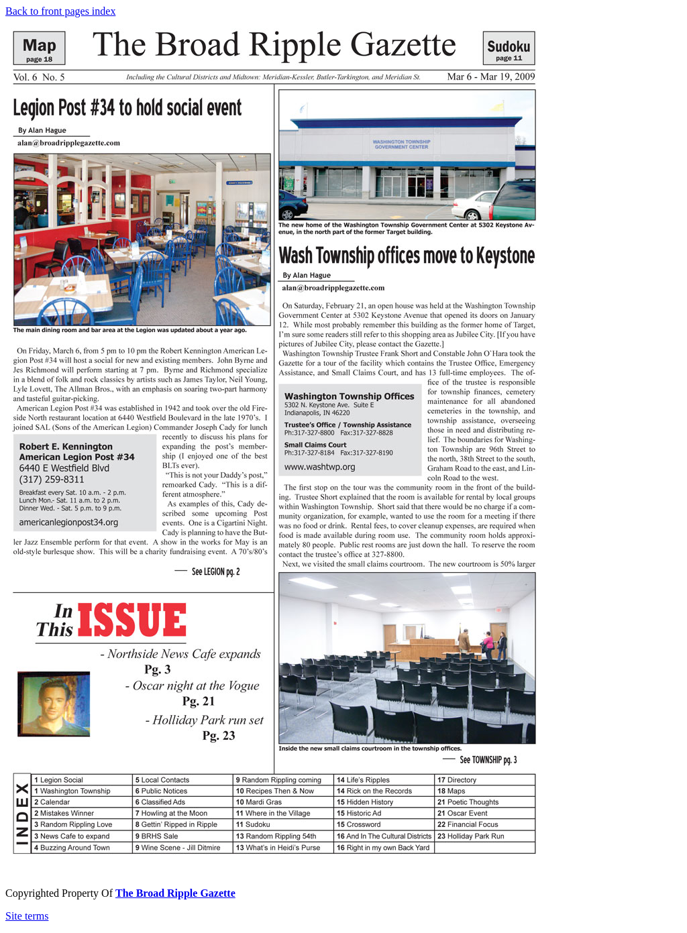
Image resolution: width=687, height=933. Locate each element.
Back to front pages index (60, 11)
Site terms (26, 916)
